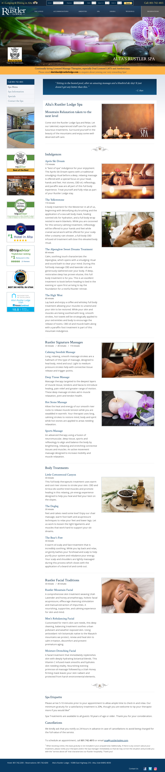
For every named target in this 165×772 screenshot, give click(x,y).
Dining (112, 11)
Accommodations (60, 11)
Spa (98, 11)
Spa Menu (13, 87)
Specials (12, 96)
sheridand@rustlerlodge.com (64, 72)
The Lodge (38, 11)
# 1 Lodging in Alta (20, 3)
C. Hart (140, 90)
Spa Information (16, 91)
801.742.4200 (42, 763)
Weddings (130, 11)
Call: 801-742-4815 (153, 3)
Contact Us (133, 768)
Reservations (153, 11)
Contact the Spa (15, 101)
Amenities (83, 11)
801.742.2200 (18, 763)
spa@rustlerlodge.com (116, 740)
